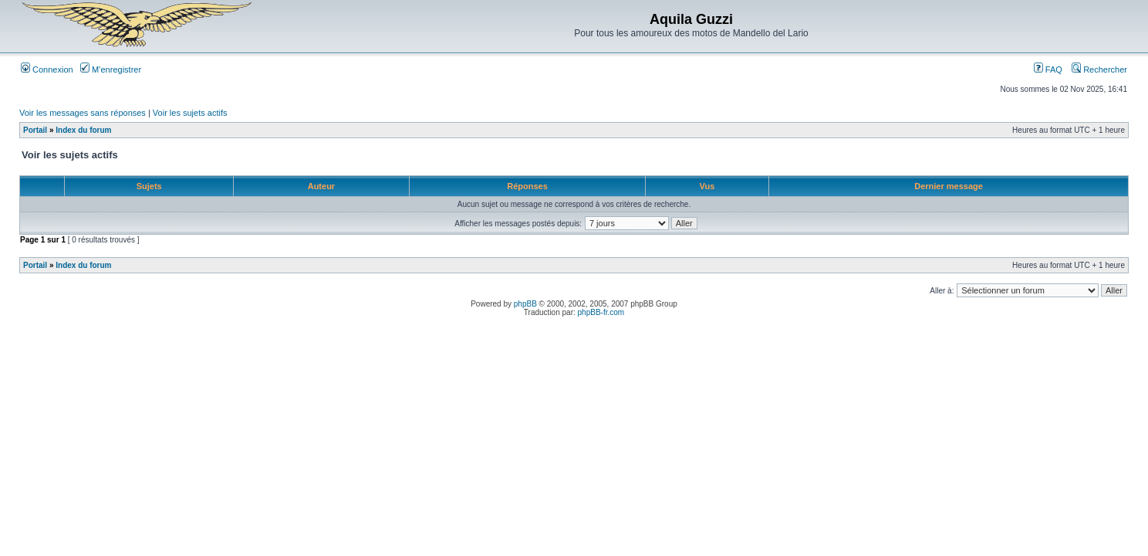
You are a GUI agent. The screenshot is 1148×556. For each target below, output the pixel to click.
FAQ (1048, 69)
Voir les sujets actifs (190, 112)
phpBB (525, 304)
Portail (35, 130)
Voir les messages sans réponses (82, 112)
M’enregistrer (110, 69)
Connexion (47, 69)
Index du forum (83, 130)
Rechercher (1099, 69)
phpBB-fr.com (601, 312)
